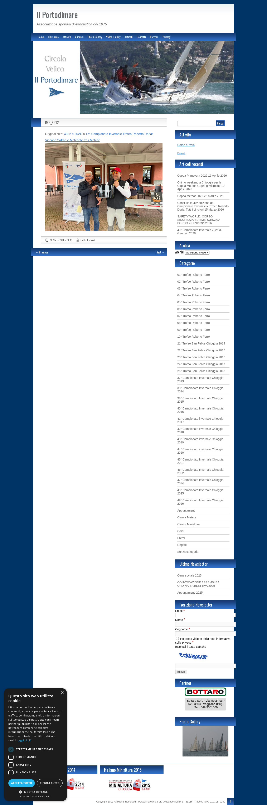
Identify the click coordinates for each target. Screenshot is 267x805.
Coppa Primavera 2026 (192, 175)
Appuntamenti (186, 510)
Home (41, 37)
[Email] (205, 615)
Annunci (79, 37)
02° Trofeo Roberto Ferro (193, 281)
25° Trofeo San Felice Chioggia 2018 (201, 371)
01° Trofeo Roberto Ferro (193, 274)
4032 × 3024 (73, 134)
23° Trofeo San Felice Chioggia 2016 (201, 357)
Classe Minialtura (188, 524)
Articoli (128, 37)
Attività (67, 37)
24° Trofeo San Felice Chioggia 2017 (201, 364)
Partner (154, 37)
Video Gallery (113, 37)
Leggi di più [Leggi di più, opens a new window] (24, 740)
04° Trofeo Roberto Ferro (193, 295)
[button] (35, 792)
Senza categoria (187, 551)
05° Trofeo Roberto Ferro (193, 302)
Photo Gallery (95, 37)
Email (180, 611)
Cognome (182, 629)
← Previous (41, 252)
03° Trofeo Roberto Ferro (193, 288)
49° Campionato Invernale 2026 (197, 230)
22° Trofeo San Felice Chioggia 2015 (201, 350)
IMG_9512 (52, 122)
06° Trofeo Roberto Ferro (193, 309)
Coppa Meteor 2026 (190, 196)
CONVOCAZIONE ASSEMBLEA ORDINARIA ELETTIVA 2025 (198, 584)
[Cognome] (205, 633)
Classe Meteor (186, 517)
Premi (181, 538)
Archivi (179, 252)
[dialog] (35, 744)
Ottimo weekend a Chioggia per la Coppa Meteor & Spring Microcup (199, 184)
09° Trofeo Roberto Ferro (193, 329)
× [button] (62, 692)
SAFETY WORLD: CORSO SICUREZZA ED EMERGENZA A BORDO (198, 220)
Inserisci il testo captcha (190, 646)
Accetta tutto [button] (21, 783)
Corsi (180, 531)
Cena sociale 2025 (189, 575)
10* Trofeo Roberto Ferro (193, 336)
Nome (180, 620)
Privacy (166, 37)
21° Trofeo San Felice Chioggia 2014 (201, 343)
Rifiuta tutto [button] (50, 783)
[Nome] (205, 624)
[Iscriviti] (181, 672)
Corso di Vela (186, 145)
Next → (160, 252)
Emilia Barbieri (88, 240)
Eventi (181, 153)
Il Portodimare (57, 14)
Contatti (141, 37)
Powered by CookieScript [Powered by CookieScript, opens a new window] (35, 796)
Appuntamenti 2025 (190, 592)
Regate (182, 545)
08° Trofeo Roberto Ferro (193, 322)
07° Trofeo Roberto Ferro (193, 316)
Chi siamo (53, 37)
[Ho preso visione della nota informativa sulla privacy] (177, 638)
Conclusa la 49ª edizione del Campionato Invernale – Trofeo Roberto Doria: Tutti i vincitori (203, 206)
